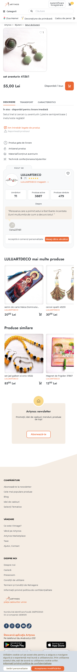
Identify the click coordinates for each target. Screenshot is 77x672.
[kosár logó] (70, 4)
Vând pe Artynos (12, 531)
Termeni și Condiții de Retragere (21, 585)
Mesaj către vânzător (57, 239)
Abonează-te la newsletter (17, 487)
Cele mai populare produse (18, 492)
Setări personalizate (17, 668)
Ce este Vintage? (13, 526)
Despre (38, 204)
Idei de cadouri (12, 502)
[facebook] (6, 626)
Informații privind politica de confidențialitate (28, 590)
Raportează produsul (16, 131)
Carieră (7, 570)
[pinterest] (17, 626)
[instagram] (12, 626)
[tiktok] (29, 626)
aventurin (33, 154)
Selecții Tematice (13, 507)
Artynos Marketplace (15, 536)
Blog (6, 497)
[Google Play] (15, 645)
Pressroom (9, 575)
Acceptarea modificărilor (47, 668)
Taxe (6, 541)
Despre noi (9, 565)
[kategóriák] (10, 11)
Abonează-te (38, 434)
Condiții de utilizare (14, 580)
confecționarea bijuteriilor (32, 159)
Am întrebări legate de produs (21, 128)
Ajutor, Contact (12, 546)
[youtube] (23, 626)
